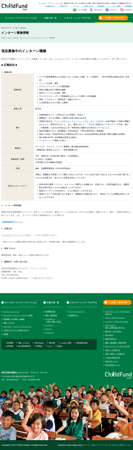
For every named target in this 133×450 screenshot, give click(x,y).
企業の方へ (64, 6)
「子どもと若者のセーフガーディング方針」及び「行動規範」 (79, 121)
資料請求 (101, 6)
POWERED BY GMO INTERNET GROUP (70, 445)
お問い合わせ (89, 6)
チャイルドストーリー (77, 312)
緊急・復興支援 (51, 315)
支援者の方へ (51, 6)
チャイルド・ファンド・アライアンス (17, 327)
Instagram (128, 10)
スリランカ (49, 333)
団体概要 (10, 343)
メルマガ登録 (82, 10)
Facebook (113, 10)
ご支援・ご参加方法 (13, 37)
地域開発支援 (50, 312)
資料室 (5, 334)
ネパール (48, 329)
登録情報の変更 (82, 343)
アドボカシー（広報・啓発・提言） (53, 320)
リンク (49, 346)
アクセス (76, 6)
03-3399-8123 (13, 380)
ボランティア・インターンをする (31, 37)
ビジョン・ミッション (11, 312)
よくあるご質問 (115, 6)
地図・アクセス (9, 323)
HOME (3, 37)
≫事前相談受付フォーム (11, 222)
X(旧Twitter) (97, 10)
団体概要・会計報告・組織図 (14, 319)
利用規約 (39, 346)
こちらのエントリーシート (12, 235)
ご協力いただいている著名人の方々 (16, 330)
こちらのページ (61, 59)
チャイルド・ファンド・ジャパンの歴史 (18, 315)
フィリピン (49, 325)
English (59, 346)
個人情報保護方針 (24, 346)
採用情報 (128, 6)
